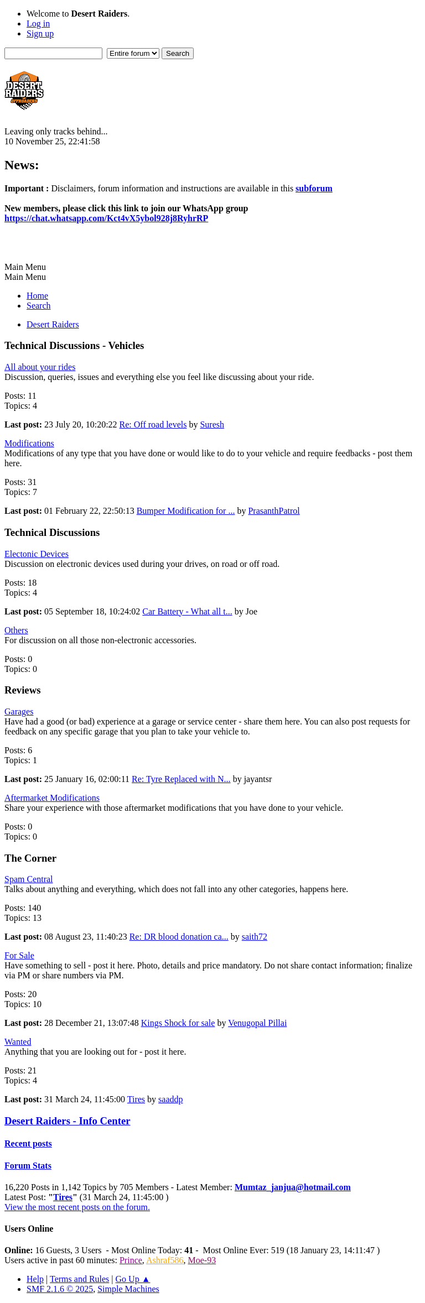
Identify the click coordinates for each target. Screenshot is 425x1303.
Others (16, 630)
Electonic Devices (36, 554)
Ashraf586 (165, 1260)
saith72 (254, 936)
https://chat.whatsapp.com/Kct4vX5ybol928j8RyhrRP (106, 218)
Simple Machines (128, 1289)
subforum (314, 188)
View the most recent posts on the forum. (77, 1207)
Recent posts (28, 1143)
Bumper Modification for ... (186, 510)
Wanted (17, 1041)
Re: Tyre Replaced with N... (181, 779)
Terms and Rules (79, 1279)
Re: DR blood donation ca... (179, 936)
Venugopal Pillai (257, 1023)
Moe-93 (202, 1260)
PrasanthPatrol (273, 510)
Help (35, 1279)
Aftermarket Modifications (52, 797)
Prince (131, 1260)
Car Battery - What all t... (187, 611)
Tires (136, 1099)
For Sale (19, 955)
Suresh (212, 424)
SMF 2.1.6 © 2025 (60, 1289)
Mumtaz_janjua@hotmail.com (293, 1187)
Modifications (29, 443)
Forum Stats (27, 1165)
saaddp (170, 1099)
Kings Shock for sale (178, 1023)
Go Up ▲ (133, 1279)
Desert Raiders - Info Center (67, 1121)
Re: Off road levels (153, 424)
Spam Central (28, 879)
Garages (18, 711)
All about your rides (39, 367)
